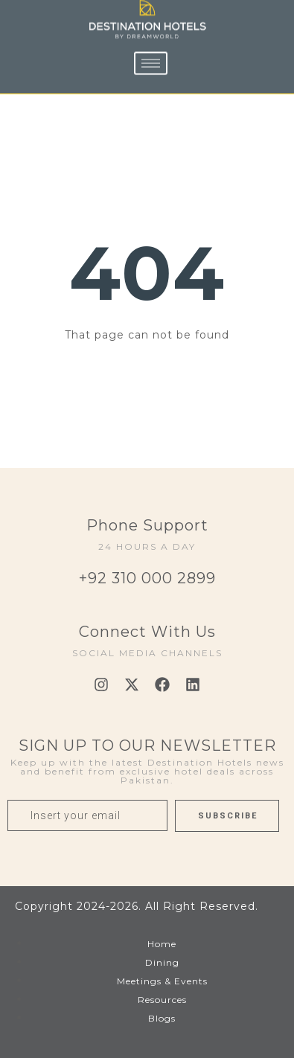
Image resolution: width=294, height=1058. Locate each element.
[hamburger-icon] (150, 50)
